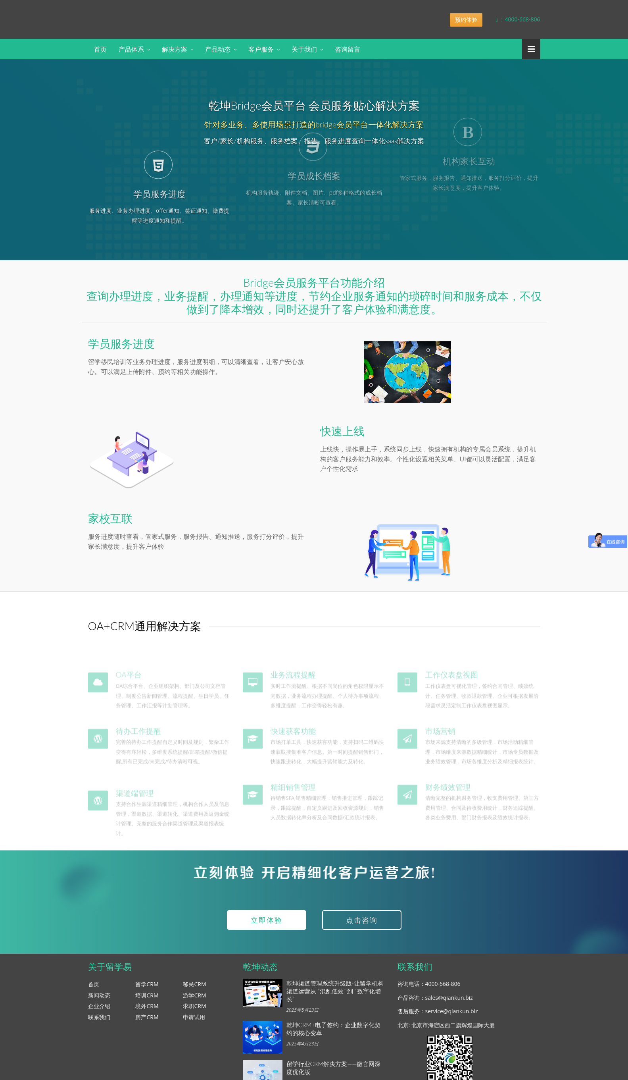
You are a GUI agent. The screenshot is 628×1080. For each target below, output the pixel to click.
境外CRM (146, 1009)
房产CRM (146, 1020)
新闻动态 (99, 999)
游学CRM (194, 999)
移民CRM (194, 987)
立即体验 (266, 923)
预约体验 (466, 19)
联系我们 (99, 1020)
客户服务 (261, 49)
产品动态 (217, 49)
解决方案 (174, 49)
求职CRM (194, 1009)
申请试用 (194, 1020)
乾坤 (151, 13)
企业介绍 (99, 1009)
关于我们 (304, 49)
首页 (100, 49)
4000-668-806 (443, 987)
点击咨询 (362, 923)
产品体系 (131, 49)
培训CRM (146, 999)
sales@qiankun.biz (449, 1001)
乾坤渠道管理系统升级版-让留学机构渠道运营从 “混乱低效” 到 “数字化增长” (335, 994)
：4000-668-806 (512, 19)
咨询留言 (347, 49)
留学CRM (146, 987)
